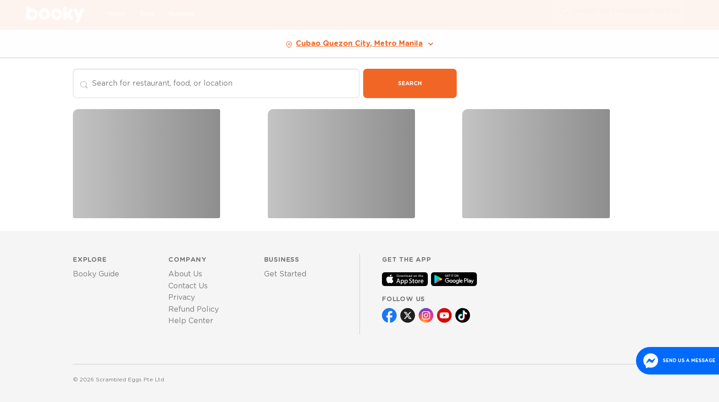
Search (410, 83)
